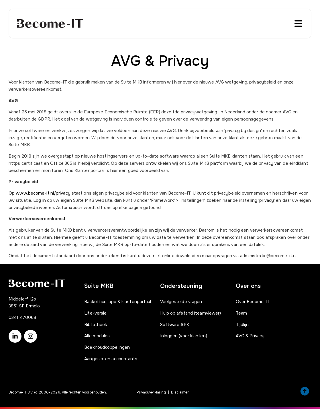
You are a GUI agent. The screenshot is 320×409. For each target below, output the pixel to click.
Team (241, 313)
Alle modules (97, 336)
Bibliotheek (95, 324)
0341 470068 (22, 317)
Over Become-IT (253, 302)
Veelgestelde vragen (181, 302)
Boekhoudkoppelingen (107, 347)
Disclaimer (180, 392)
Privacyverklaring (151, 392)
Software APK (174, 324)
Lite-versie (95, 313)
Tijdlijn (242, 324)
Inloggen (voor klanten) (183, 336)
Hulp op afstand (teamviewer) (190, 313)
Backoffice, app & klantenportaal (117, 302)
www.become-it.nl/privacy (43, 193)
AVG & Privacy (250, 336)
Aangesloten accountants (110, 359)
